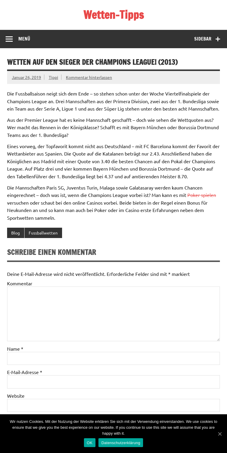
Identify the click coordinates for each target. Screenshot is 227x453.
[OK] (220, 434)
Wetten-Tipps (113, 14)
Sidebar (202, 38)
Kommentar (19, 283)
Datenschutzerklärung (120, 443)
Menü (24, 38)
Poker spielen (201, 195)
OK (90, 443)
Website (16, 395)
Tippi (53, 77)
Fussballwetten (43, 232)
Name (15, 348)
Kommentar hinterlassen (89, 77)
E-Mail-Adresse (24, 372)
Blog (15, 232)
